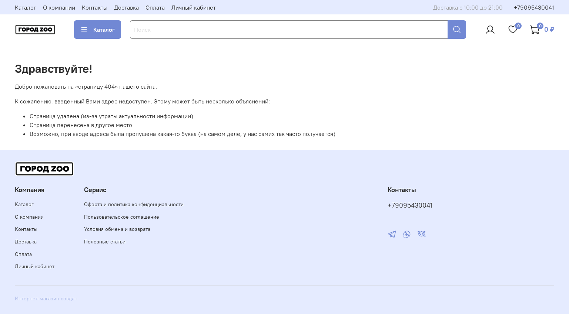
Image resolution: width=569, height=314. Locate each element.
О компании (59, 7)
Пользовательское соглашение (121, 217)
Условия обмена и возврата (117, 229)
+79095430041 (534, 7)
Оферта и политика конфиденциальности (134, 204)
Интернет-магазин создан (46, 298)
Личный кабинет (193, 7)
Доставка (126, 7)
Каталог (25, 7)
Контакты (94, 7)
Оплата (155, 7)
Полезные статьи (104, 241)
